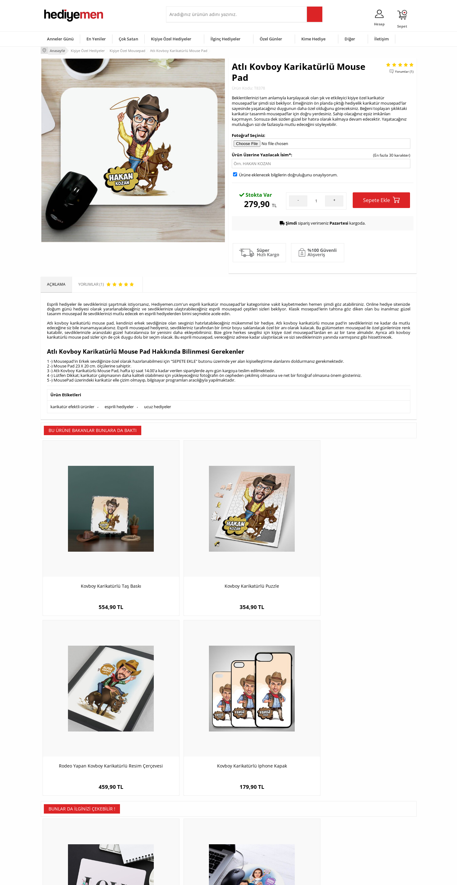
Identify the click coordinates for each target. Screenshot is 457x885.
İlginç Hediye (305, 850)
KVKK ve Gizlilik (57, 841)
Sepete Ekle (381, 199)
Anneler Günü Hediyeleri (253, 831)
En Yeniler (96, 39)
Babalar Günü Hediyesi (252, 850)
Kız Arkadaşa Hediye (124, 822)
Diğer (350, 39)
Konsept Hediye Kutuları (190, 803)
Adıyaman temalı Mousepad (275, 687)
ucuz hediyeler (157, 405)
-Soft (196, 877)
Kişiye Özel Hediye (122, 803)
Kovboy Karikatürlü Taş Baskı (87, 536)
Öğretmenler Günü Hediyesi (256, 841)
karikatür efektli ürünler (72, 405)
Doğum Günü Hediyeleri (253, 812)
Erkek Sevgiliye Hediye (188, 831)
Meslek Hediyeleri (122, 850)
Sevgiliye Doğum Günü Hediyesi (197, 822)
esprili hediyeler (119, 405)
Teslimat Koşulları (59, 803)
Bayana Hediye (307, 812)
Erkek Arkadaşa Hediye (126, 812)
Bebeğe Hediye (307, 831)
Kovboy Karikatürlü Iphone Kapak (369, 536)
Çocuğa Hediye (307, 822)
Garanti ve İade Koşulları (65, 831)
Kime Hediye (313, 39)
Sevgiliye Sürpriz (120, 841)
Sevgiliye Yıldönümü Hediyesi (194, 850)
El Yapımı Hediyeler (123, 831)
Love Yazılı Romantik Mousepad (88, 687)
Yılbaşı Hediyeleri (247, 822)
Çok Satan (128, 39)
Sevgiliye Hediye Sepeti (189, 812)
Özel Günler (271, 39)
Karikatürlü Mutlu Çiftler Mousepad (181, 687)
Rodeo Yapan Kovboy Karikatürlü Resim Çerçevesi (275, 539)
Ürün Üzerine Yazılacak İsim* (261, 154)
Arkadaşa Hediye (309, 841)
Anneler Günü (60, 39)
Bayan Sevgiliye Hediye (189, 841)
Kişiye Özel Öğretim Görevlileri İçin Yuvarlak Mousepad (369, 691)
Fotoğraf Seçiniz (248, 134)
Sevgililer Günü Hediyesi (253, 803)
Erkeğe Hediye (307, 803)
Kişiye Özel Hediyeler (171, 39)
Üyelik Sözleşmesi (59, 812)
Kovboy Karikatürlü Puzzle (181, 536)
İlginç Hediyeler (225, 39)
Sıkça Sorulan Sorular (62, 850)
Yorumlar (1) (404, 70)
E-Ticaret (209, 877)
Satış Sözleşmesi (58, 822)
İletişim (381, 39)
